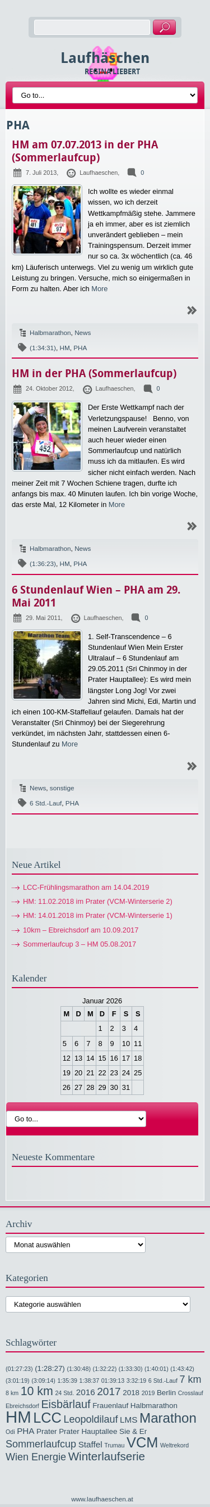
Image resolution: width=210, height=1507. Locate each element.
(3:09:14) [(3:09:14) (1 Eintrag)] (43, 1380)
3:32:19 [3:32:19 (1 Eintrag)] (137, 1380)
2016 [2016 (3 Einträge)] (85, 1392)
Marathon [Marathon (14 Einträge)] (168, 1417)
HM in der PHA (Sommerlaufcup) (94, 373)
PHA (80, 347)
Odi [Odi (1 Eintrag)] (10, 1431)
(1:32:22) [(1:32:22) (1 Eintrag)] (105, 1368)
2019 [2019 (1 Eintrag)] (148, 1393)
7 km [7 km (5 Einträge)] (191, 1379)
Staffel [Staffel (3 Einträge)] (90, 1444)
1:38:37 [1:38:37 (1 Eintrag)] (90, 1380)
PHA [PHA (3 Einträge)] (25, 1431)
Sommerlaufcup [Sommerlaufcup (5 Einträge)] (41, 1444)
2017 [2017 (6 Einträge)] (108, 1391)
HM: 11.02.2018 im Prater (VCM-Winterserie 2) (97, 901)
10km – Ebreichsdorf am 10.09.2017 (80, 930)
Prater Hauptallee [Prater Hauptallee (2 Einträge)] (88, 1431)
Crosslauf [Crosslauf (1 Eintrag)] (190, 1393)
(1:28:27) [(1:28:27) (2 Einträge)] (50, 1368)
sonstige (62, 787)
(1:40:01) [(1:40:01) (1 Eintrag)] (156, 1368)
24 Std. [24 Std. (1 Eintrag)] (64, 1393)
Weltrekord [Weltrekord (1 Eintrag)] (174, 1445)
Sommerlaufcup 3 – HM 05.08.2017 (79, 944)
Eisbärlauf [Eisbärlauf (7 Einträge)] (65, 1404)
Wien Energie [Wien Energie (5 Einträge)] (36, 1457)
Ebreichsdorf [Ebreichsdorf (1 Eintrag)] (22, 1405)
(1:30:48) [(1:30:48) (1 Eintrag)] (79, 1368)
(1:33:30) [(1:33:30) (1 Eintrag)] (131, 1368)
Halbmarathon (50, 332)
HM (64, 347)
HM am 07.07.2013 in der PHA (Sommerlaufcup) (85, 151)
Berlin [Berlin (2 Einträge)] (166, 1392)
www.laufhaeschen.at (102, 1499)
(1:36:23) (43, 563)
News (82, 332)
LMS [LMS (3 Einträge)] (128, 1419)
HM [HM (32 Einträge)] (18, 1417)
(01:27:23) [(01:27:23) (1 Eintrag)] (19, 1368)
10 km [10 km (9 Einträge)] (37, 1391)
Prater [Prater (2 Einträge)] (46, 1431)
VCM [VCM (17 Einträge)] (142, 1442)
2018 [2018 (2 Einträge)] (131, 1392)
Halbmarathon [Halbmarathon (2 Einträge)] (154, 1405)
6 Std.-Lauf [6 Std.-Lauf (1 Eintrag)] (163, 1380)
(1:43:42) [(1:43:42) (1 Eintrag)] (182, 1368)
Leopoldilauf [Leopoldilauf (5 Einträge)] (90, 1419)
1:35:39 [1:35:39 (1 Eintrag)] (67, 1380)
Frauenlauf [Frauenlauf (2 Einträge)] (110, 1405)
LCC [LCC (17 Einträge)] (47, 1417)
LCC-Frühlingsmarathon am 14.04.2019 (86, 887)
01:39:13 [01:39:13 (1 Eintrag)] (112, 1380)
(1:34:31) (43, 347)
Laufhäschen (105, 58)
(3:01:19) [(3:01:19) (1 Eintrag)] (18, 1380)
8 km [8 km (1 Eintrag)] (12, 1393)
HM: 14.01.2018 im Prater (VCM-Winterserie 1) (97, 915)
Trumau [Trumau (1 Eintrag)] (114, 1445)
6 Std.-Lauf (46, 803)
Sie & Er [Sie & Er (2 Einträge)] (133, 1431)
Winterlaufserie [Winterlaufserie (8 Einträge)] (106, 1456)
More (99, 288)
